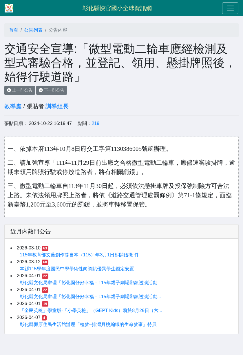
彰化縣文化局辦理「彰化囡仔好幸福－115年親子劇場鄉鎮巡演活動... (90, 282)
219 (95, 123)
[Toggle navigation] (230, 8)
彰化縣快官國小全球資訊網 (117, 8)
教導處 (13, 106)
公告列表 (33, 30)
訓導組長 (57, 106)
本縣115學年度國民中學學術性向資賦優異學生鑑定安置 (77, 268)
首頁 (13, 30)
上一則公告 (19, 90)
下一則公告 (51, 90)
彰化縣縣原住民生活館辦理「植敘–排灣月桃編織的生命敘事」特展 (88, 324)
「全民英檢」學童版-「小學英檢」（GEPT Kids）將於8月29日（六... (91, 310)
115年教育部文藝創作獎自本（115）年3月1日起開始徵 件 (79, 254)
